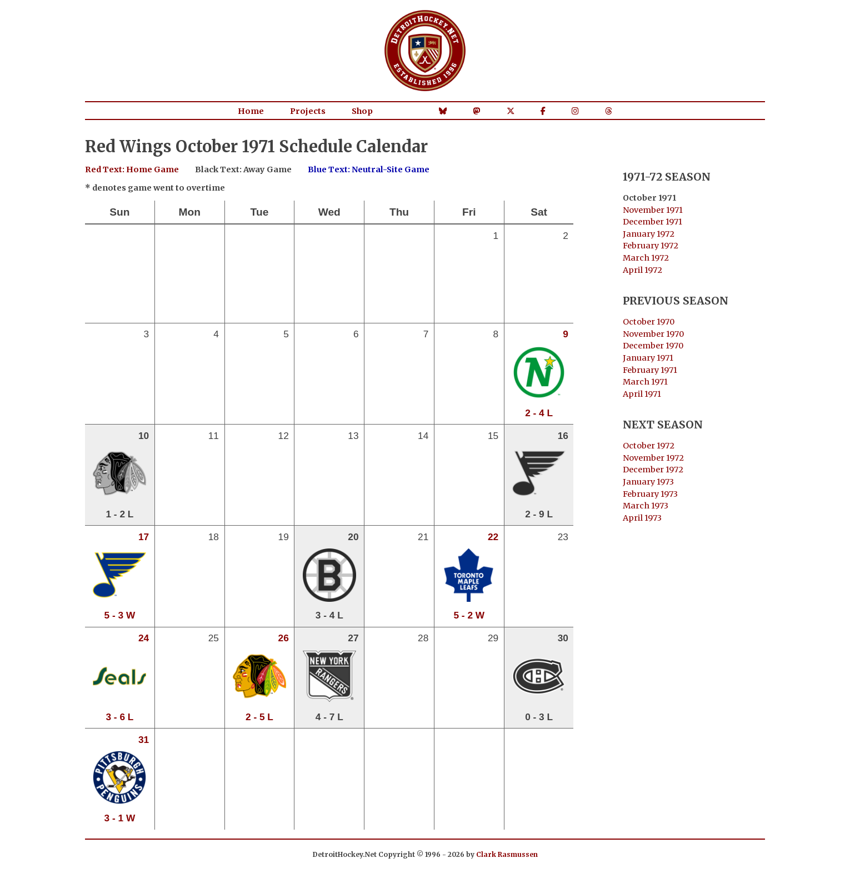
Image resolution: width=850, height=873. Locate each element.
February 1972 (650, 246)
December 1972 (653, 470)
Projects (308, 111)
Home (251, 111)
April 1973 (642, 518)
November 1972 (653, 458)
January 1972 (648, 234)
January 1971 (648, 358)
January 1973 (648, 482)
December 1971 (652, 222)
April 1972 (642, 270)
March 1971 (645, 382)
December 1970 (653, 346)
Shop (362, 111)
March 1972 (646, 258)
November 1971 (653, 210)
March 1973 (645, 506)
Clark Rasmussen (507, 854)
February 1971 (650, 370)
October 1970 (648, 322)
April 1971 (642, 394)
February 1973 (650, 494)
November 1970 (653, 334)
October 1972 (648, 446)
